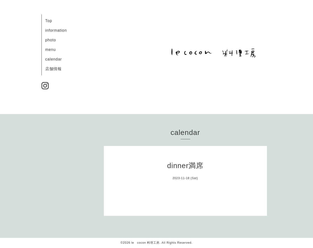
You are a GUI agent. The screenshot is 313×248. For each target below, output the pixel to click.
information (56, 30)
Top (48, 21)
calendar (53, 59)
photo (50, 40)
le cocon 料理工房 (145, 242)
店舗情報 (53, 69)
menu (50, 50)
